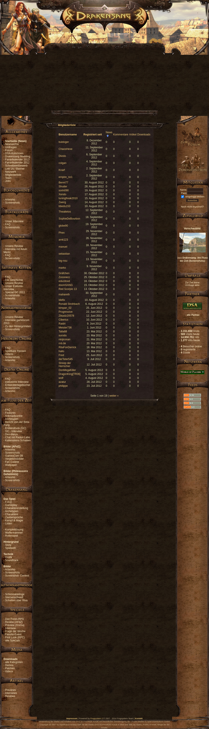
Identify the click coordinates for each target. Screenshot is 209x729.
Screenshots (12, 202)
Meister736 (65, 327)
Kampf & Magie (14, 520)
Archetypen (11, 418)
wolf (61, 378)
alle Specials (12, 640)
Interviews (11, 693)
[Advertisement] (41, 74)
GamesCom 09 (14, 455)
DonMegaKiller (67, 370)
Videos (9, 354)
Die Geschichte (14, 280)
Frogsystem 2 (96, 718)
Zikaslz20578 (66, 315)
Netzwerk (10, 171)
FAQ (7, 224)
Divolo (62, 156)
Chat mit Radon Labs (17, 437)
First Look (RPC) (15, 637)
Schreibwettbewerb (16, 165)
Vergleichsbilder (14, 458)
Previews (10, 690)
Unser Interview (14, 221)
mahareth (64, 294)
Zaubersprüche (14, 517)
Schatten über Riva (16, 600)
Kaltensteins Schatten (18, 440)
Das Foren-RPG (14, 619)
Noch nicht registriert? (192, 206)
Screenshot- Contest (17, 575)
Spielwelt (10, 548)
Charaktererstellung (16, 508)
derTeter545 (66, 359)
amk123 (63, 239)
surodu (63, 335)
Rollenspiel (11, 535)
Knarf (62, 170)
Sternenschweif (14, 597)
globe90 (63, 225)
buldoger (64, 142)
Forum (9, 150)
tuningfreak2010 (68, 198)
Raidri (62, 323)
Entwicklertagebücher (17, 385)
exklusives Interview (17, 381)
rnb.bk (62, 343)
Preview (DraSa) (14, 625)
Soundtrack (11, 560)
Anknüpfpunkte (14, 415)
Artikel (132, 134)
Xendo (62, 194)
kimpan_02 (65, 307)
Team (8, 177)
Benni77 (63, 182)
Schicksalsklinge (14, 594)
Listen (8, 523)
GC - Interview (13, 431)
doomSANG (66, 285)
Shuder (63, 186)
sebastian (64, 253)
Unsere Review (14, 246)
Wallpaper (11, 464)
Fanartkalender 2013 (17, 159)
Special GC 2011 (15, 292)
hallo (61, 351)
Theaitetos (65, 211)
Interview (10, 628)
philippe (63, 385)
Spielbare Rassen (15, 351)
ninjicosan (64, 339)
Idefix (62, 300)
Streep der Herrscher (65, 365)
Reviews (10, 696)
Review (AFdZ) (14, 622)
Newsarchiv (12, 144)
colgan (62, 163)
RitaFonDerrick (67, 347)
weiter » (114, 395)
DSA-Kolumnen (14, 153)
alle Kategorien (14, 662)
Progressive (65, 311)
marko (62, 267)
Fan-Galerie (12, 461)
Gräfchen (64, 273)
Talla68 (63, 331)
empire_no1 (65, 177)
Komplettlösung (14, 529)
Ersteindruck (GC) (15, 428)
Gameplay (11, 505)
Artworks (10, 199)
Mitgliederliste (13, 174)
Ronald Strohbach (69, 303)
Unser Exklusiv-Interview (13, 288)
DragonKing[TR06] (69, 374)
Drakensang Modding (17, 156)
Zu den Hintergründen (18, 326)
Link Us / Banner (15, 168)
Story (8, 544)
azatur (62, 381)
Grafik (8, 557)
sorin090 (64, 190)
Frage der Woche (15, 631)
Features (10, 412)
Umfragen (11, 147)
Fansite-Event (13, 634)
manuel (63, 246)
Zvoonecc (64, 277)
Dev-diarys (11, 434)
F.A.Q (8, 502)
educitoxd (64, 281)
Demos (9, 665)
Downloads (143, 134)
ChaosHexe (65, 149)
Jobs (8, 181)
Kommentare (120, 134)
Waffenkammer (14, 532)
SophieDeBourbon (69, 218)
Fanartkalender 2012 (17, 162)
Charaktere (11, 514)
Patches (9, 668)
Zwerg (62, 202)
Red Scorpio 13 (68, 289)
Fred (61, 355)
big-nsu (63, 260)
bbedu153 (64, 206)
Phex (62, 232)
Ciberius (63, 319)
